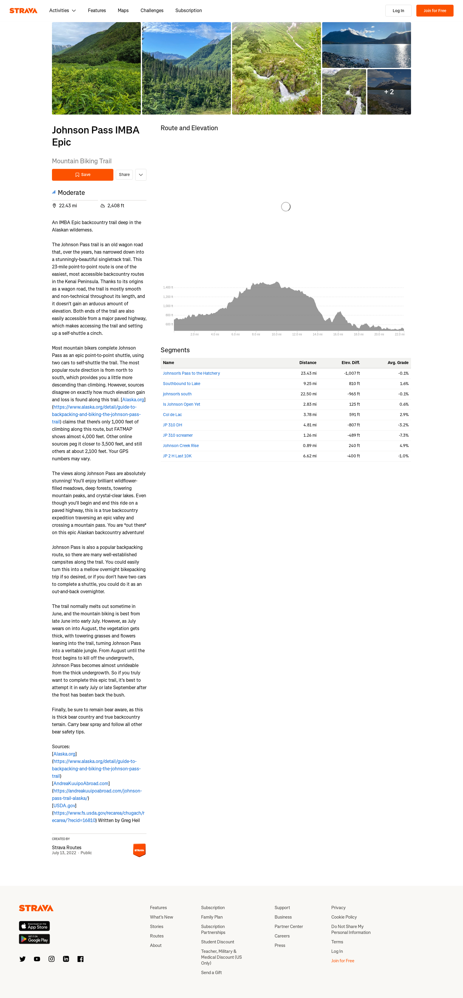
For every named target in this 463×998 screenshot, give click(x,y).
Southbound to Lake (181, 384)
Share (124, 174)
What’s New (161, 917)
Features (97, 10)
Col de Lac (172, 415)
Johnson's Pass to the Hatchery (191, 373)
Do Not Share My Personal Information (351, 929)
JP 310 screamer (178, 435)
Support (282, 908)
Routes (157, 936)
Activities (62, 10)
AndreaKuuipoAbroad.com (80, 783)
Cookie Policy (344, 917)
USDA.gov (64, 806)
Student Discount (217, 942)
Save (82, 174)
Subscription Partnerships (213, 929)
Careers (282, 936)
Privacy (338, 908)
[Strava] (23, 10)
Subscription (188, 10)
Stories (156, 926)
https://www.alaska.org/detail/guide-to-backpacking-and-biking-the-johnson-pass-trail (96, 414)
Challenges (152, 10)
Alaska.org (133, 400)
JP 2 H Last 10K (177, 456)
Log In (398, 11)
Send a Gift (211, 973)
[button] (96, 68)
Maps (123, 10)
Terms (337, 942)
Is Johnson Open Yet (181, 404)
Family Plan (212, 917)
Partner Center (289, 926)
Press (280, 945)
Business (283, 917)
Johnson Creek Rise (181, 446)
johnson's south (177, 394)
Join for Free (435, 11)
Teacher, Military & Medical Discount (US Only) (221, 957)
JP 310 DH (172, 425)
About (156, 945)
